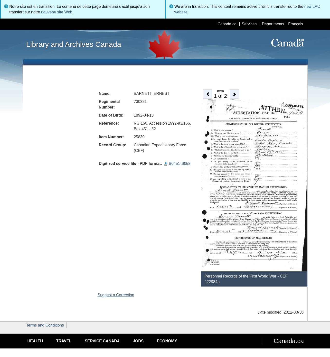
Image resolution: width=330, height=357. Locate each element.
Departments (273, 24)
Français (295, 24)
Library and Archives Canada (73, 44)
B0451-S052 (179, 163)
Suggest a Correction (116, 295)
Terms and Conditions (45, 325)
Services (249, 24)
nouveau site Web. (57, 12)
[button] (207, 94)
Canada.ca (226, 24)
